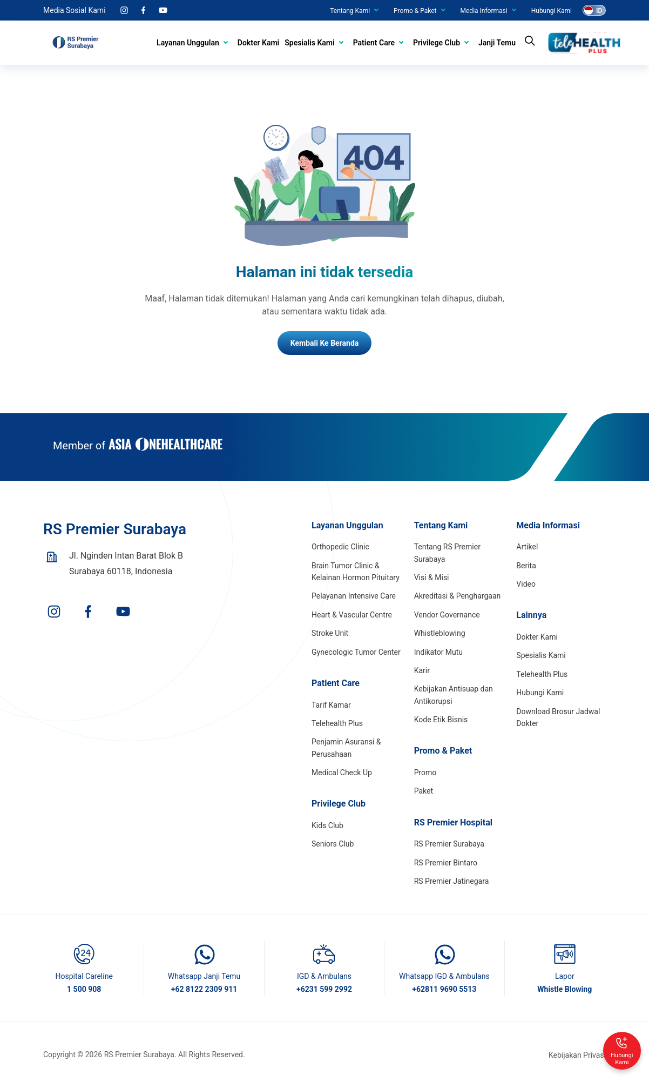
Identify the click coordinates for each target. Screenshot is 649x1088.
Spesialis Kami (309, 42)
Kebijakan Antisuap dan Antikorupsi (453, 694)
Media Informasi (484, 11)
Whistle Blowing (564, 989)
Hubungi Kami (551, 11)
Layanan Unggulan (188, 42)
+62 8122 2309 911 (204, 989)
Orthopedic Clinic (340, 546)
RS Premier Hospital (453, 822)
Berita (526, 565)
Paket (423, 791)
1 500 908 (84, 989)
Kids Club (327, 825)
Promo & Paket (415, 11)
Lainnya (531, 615)
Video (526, 584)
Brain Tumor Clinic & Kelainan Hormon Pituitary (356, 571)
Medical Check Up (342, 772)
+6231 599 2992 (324, 989)
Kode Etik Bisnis (441, 719)
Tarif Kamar (331, 705)
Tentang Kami (350, 11)
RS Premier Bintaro (445, 862)
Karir (422, 670)
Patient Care (374, 42)
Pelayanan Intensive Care (354, 596)
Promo (425, 772)
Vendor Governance (447, 614)
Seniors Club (333, 843)
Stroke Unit (330, 633)
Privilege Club (436, 42)
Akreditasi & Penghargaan (457, 596)
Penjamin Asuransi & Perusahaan (346, 747)
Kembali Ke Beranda (324, 343)
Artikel (527, 546)
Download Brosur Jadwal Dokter (558, 717)
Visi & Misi (431, 577)
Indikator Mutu (438, 652)
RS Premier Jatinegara (451, 881)
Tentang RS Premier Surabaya (447, 552)
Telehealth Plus (337, 723)
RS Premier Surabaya (449, 843)
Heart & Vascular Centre (352, 614)
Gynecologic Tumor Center (356, 652)
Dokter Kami (258, 42)
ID (599, 11)
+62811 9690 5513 (444, 989)
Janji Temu (497, 42)
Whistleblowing (439, 633)
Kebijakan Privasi (577, 1055)
